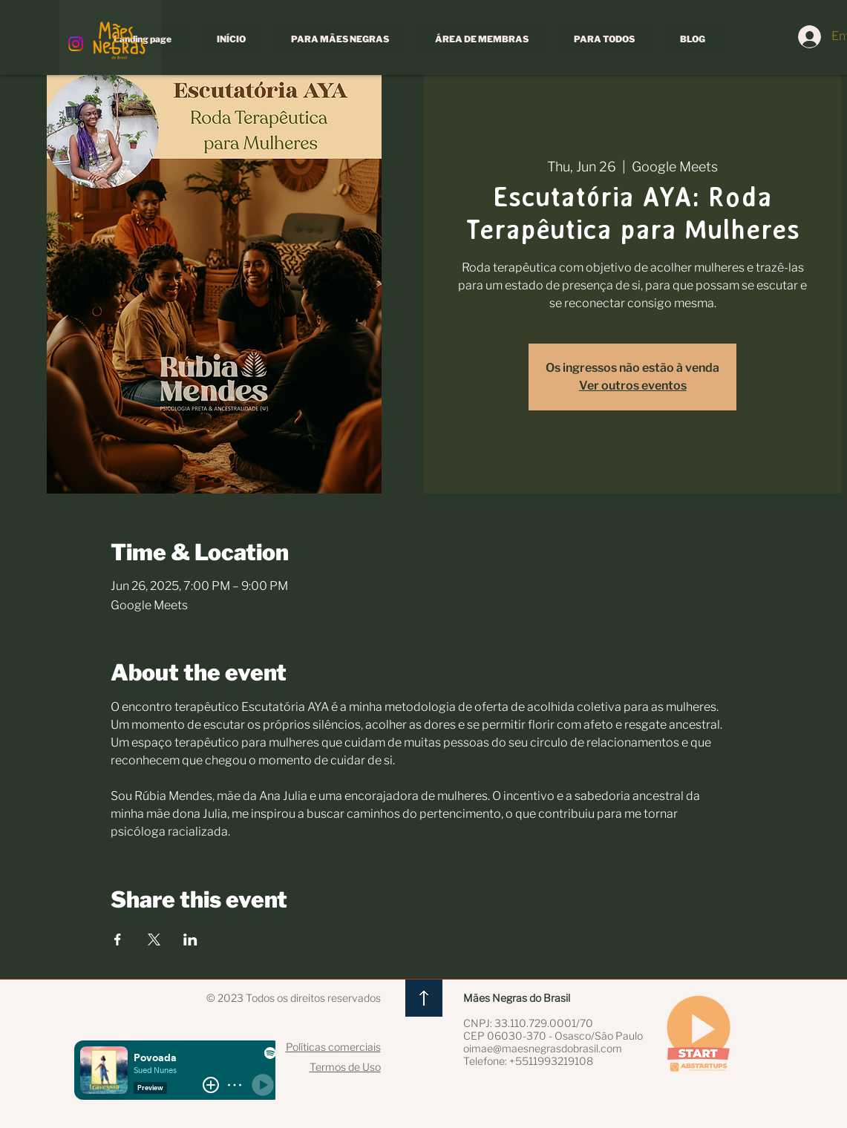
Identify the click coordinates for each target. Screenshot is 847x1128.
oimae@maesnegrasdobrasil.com (542, 1048)
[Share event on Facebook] (118, 939)
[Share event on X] (154, 939)
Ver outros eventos (633, 385)
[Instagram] (75, 43)
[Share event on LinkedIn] (190, 939)
